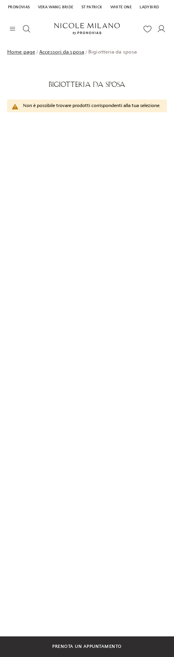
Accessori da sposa (61, 52)
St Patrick (91, 7)
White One (121, 7)
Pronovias (19, 7)
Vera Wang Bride (56, 7)
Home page (21, 52)
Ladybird (149, 7)
